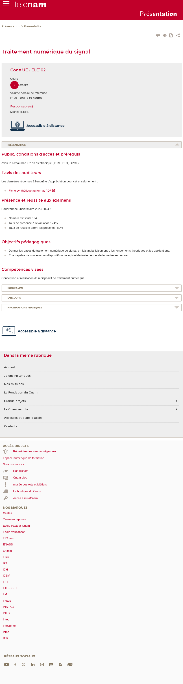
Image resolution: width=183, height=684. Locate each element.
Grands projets (15, 401)
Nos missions (14, 384)
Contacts (10, 426)
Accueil (9, 367)
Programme (15, 288)
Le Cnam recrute (16, 409)
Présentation (11, 26)
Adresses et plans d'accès (23, 418)
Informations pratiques (24, 307)
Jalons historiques (17, 376)
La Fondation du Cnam (20, 392)
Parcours (14, 297)
